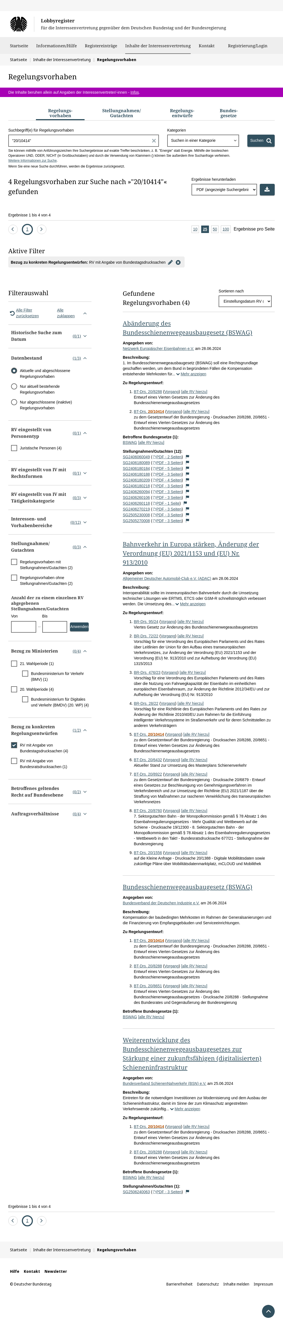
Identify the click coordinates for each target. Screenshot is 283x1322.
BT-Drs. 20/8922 (148, 774)
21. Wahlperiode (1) (37, 663)
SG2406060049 (136, 457)
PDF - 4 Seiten (167, 480)
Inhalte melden (236, 1284)
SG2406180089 (136, 462)
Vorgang (171, 391)
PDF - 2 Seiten (167, 457)
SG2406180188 (136, 474)
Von (14, 616)
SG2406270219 (136, 509)
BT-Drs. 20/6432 (148, 760)
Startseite (19, 48)
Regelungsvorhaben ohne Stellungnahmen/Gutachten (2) (46, 580)
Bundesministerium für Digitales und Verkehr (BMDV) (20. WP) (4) (60, 702)
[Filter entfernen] (178, 262)
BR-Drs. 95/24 (146, 621)
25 (206, 229)
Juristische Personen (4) (41, 448)
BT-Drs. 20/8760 (148, 810)
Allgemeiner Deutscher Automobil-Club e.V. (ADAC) (167, 578)
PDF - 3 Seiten (167, 462)
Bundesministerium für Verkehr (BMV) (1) (57, 676)
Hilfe (14, 1271)
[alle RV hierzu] (194, 391)
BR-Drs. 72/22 (146, 636)
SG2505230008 (136, 515)
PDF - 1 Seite (166, 503)
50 (216, 229)
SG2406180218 (136, 486)
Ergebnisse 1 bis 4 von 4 (29, 215)
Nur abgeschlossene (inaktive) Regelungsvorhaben (46, 405)
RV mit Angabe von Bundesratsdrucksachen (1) (43, 764)
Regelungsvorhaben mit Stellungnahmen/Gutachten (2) (46, 565)
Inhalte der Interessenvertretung (158, 45)
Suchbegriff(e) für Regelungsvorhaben (41, 130)
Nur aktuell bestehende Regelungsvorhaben (40, 389)
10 (196, 229)
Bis (45, 616)
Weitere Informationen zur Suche (32, 161)
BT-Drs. (149, 411)
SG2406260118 (136, 503)
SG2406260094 (136, 491)
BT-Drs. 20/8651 (148, 986)
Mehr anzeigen (190, 374)
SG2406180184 (136, 468)
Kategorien (176, 130)
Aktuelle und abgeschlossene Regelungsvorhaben (45, 373)
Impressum (263, 1284)
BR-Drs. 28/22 (146, 703)
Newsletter (55, 1271)
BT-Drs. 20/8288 (148, 391)
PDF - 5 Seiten (167, 468)
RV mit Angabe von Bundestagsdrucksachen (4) (44, 748)
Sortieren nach (231, 291)
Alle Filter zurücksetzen (23, 313)
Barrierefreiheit (179, 1284)
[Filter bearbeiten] (170, 262)
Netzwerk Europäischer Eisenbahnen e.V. (158, 348)
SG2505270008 (136, 521)
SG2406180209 (136, 480)
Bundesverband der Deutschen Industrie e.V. (161, 903)
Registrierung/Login (247, 48)
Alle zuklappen (73, 313)
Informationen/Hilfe (56, 48)
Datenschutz (208, 1284)
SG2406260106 (136, 497)
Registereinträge (101, 48)
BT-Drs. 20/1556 (148, 852)
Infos (134, 92)
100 (226, 229)
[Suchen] (261, 141)
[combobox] (203, 141)
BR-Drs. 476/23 (147, 672)
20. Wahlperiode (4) (37, 689)
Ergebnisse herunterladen (214, 179)
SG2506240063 (136, 1192)
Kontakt (206, 48)
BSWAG (130, 442)
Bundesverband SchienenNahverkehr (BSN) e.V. (164, 1083)
